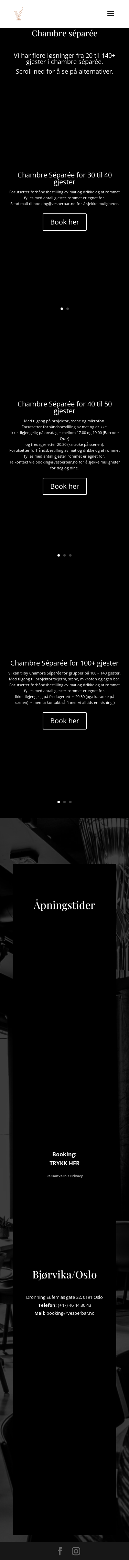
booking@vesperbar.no (70, 1313)
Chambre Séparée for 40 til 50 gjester (65, 407)
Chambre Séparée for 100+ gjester (64, 663)
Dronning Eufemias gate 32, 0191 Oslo (64, 1297)
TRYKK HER (65, 1163)
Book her (64, 222)
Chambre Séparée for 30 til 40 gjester (65, 178)
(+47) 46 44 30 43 (74, 1305)
